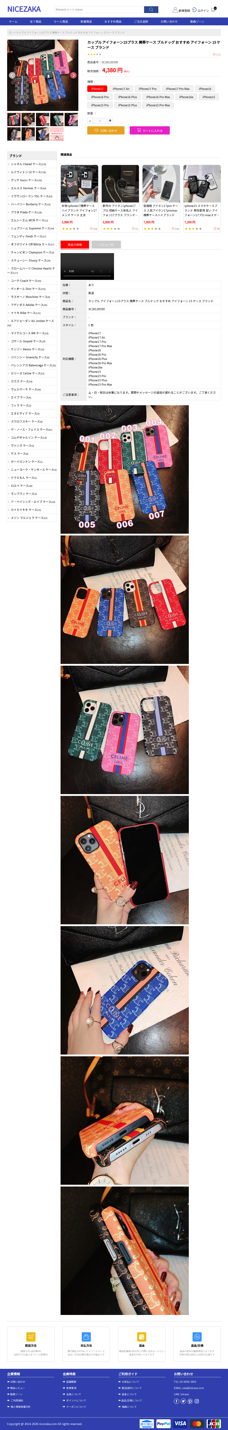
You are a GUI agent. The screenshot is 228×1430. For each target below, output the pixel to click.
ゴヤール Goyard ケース (28, 341)
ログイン (200, 10)
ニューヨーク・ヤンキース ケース (34, 469)
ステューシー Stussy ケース (30, 260)
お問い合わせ (169, 21)
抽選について (127, 1406)
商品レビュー (16, 1388)
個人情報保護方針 (19, 1406)
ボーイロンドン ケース (27, 461)
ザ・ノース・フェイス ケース (31, 429)
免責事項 (69, 1388)
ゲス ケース (19, 453)
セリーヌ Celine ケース (27, 373)
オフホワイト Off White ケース (32, 244)
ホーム (13, 21)
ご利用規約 (15, 1400)
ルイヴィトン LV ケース (28, 172)
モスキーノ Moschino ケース (30, 296)
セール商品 (61, 21)
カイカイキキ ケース (26, 509)
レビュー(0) (106, 244)
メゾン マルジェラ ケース (29, 517)
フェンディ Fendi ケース (28, 236)
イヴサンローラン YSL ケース (31, 196)
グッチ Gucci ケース (26, 180)
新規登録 (181, 10)
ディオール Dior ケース (28, 288)
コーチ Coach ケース (26, 280)
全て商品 (35, 21)
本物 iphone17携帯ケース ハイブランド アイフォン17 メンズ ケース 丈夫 (79, 210)
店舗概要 (69, 1381)
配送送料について (130, 1388)
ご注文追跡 (141, 21)
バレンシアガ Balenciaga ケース (33, 365)
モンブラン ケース (24, 493)
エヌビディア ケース (25, 413)
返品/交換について (130, 1400)
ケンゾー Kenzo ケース (27, 349)
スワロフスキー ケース (27, 421)
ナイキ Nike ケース (26, 313)
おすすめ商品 (112, 21)
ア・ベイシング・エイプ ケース (33, 501)
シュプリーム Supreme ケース (32, 228)
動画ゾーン (197, 21)
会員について (72, 1394)
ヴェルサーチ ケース (26, 389)
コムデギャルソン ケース (29, 437)
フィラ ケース (21, 405)
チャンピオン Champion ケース (32, 252)
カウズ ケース (21, 381)
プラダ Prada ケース (26, 212)
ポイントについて (74, 1400)
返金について (127, 1394)
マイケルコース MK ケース (29, 333)
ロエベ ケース (21, 485)
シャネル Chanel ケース (28, 164)
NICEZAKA (23, 9)
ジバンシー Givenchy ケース (30, 357)
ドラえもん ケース (24, 477)
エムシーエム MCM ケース (29, 220)
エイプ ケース (21, 397)
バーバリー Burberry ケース (31, 204)
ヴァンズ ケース (22, 445)
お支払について (128, 1381)
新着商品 (86, 21)
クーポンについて (74, 1406)
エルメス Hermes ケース (28, 188)
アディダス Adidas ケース (29, 305)
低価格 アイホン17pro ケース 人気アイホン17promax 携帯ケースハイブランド (160, 210)
